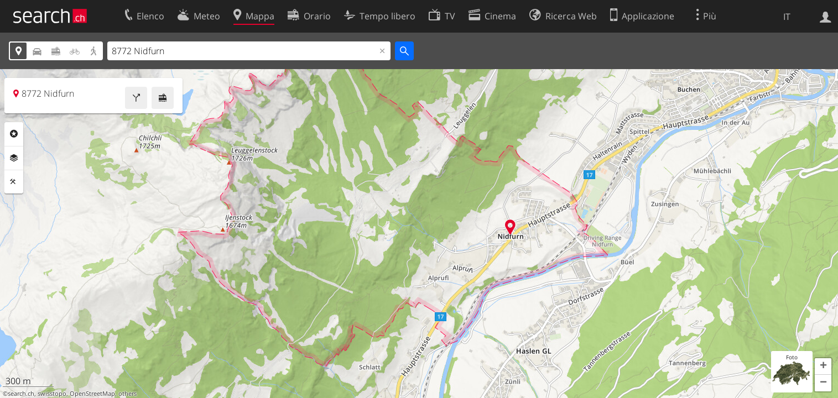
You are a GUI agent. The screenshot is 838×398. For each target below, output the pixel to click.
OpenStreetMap (92, 393)
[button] (823, 366)
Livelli (13, 158)
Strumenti (13, 181)
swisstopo (52, 393)
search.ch (21, 393)
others (127, 393)
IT (786, 17)
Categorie (13, 133)
